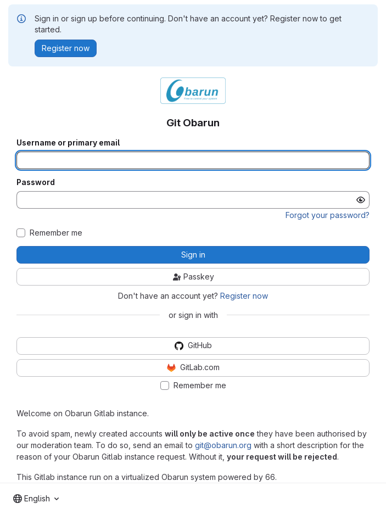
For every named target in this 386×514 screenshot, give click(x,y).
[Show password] (361, 200)
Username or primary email (68, 142)
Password (35, 182)
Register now (244, 295)
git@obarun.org (223, 445)
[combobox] (36, 498)
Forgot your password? (328, 215)
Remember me (56, 232)
